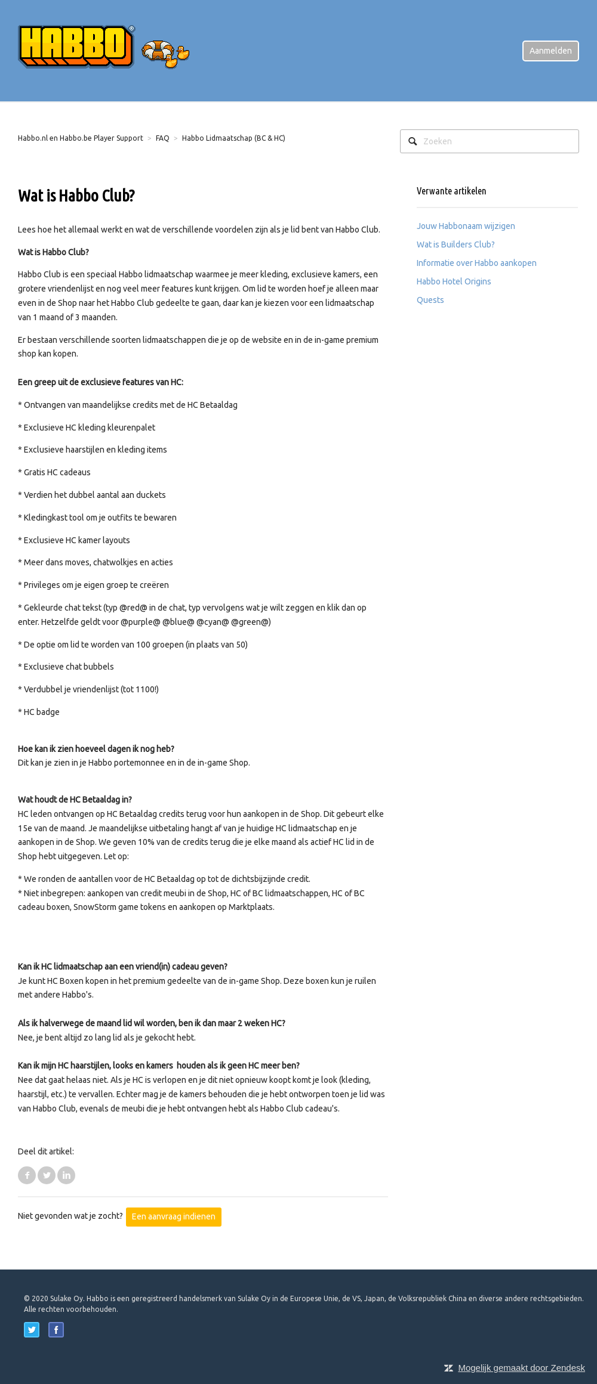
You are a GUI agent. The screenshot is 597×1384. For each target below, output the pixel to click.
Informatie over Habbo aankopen (477, 263)
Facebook (27, 1175)
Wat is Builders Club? (456, 244)
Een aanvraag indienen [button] (174, 1216)
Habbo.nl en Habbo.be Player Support (80, 138)
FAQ (163, 138)
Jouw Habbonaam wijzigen (466, 226)
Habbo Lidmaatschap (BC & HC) (233, 138)
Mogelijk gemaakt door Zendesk (521, 1368)
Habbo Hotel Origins (454, 281)
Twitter (47, 1175)
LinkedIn (66, 1175)
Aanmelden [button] (551, 50)
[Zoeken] (489, 141)
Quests (430, 300)
